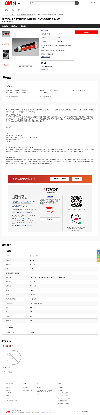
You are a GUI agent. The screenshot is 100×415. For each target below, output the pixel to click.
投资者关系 (8, 395)
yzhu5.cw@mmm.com (26, 225)
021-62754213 (16, 212)
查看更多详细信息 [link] (45, 57)
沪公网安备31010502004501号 (40, 412)
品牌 (19, 10)
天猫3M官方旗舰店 (63, 393)
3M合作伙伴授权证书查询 (12, 400)
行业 (12, 10)
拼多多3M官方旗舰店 (63, 403)
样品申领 (49, 219)
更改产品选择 (44, 30)
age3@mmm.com (26, 202)
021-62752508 (16, 207)
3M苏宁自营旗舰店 (63, 400)
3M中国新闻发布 (27, 390)
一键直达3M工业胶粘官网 (60, 179)
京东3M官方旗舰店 (63, 395)
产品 (6, 10)
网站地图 (60, 390)
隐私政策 (19, 410)
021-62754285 (16, 202)
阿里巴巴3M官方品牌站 (64, 398)
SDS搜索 (39, 387)
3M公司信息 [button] (9, 383)
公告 (38, 394)
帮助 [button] (59, 383)
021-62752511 (16, 225)
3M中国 (8, 390)
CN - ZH (91, 2)
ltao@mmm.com (25, 218)
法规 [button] (38, 383)
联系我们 (78, 179)
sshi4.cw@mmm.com (27, 207)
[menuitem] (5, 26)
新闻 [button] (24, 383)
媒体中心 (25, 387)
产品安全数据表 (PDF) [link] (47, 66)
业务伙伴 (8, 398)
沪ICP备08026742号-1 (27, 412)
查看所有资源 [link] (44, 69)
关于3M (8, 387)
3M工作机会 (9, 393)
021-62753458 (16, 218)
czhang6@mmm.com (26, 212)
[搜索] (54, 3)
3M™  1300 (14, 359)
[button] (25, 47)
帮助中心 (60, 387)
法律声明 (14, 410)
